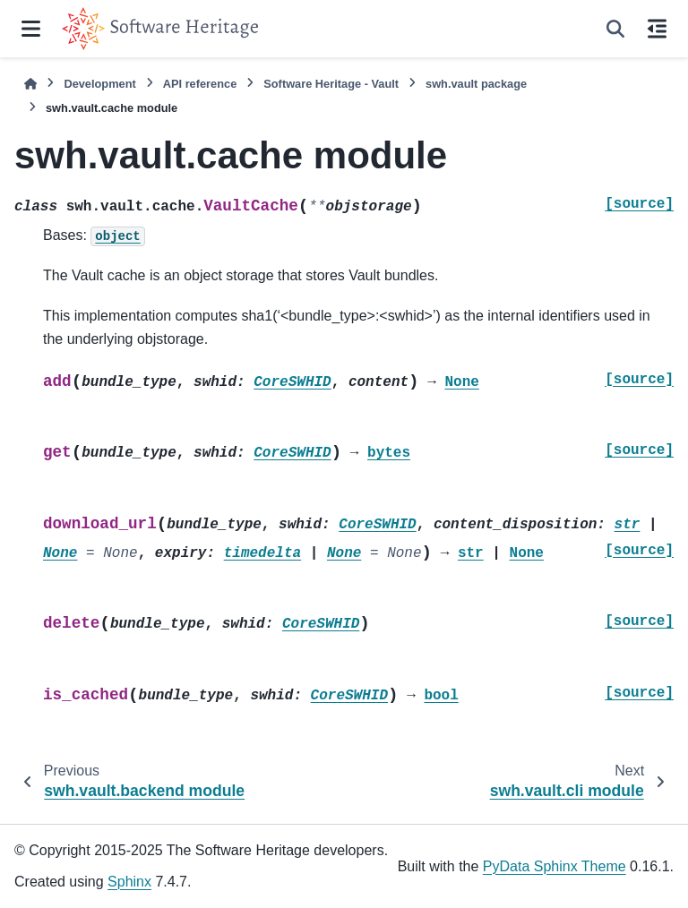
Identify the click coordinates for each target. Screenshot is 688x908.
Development (99, 83)
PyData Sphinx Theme (554, 866)
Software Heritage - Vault (331, 83)
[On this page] (657, 28)
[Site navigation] (30, 28)
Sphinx (129, 881)
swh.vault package (476, 83)
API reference (200, 83)
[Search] (615, 28)
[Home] (30, 83)
